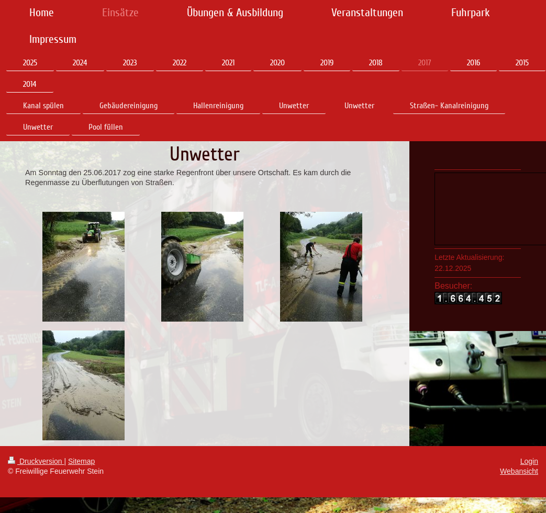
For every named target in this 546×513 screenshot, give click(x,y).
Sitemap (81, 461)
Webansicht (519, 471)
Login (529, 461)
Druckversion (36, 461)
